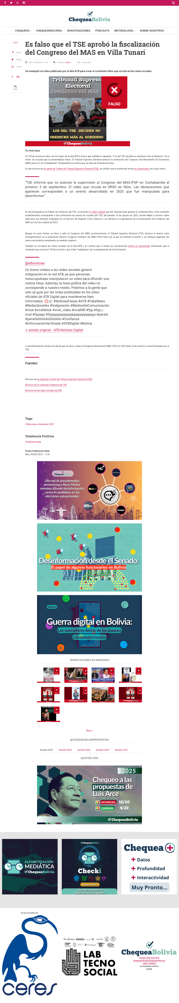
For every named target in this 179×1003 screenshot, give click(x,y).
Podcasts (102, 30)
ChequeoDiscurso (49, 30)
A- (13, 77)
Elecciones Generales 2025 (40, 424)
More (88, 730)
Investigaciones (78, 30)
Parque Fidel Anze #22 (149, 958)
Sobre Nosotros (152, 30)
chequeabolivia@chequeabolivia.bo (149, 961)
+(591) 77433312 (149, 963)
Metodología (123, 30)
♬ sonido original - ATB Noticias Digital (54, 330)
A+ (18, 76)
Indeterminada (34, 442)
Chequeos (22, 30)
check (15, 43)
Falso (68, 62)
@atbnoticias (35, 263)
